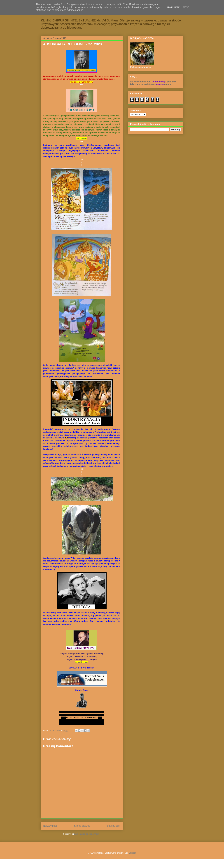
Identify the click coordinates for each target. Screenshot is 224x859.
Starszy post (113, 825)
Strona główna (82, 825)
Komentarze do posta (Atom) (87, 834)
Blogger (132, 853)
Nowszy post (50, 825)
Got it (186, 7)
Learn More (173, 7)
